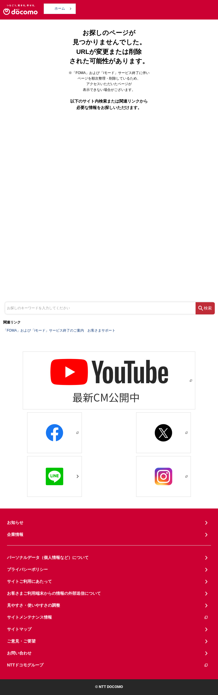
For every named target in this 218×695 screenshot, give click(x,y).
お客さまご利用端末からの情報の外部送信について (54, 593)
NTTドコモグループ (107, 665)
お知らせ (15, 522)
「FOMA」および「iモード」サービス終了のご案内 (43, 330)
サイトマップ (19, 629)
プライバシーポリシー (27, 569)
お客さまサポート (101, 330)
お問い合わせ (19, 653)
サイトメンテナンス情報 (107, 617)
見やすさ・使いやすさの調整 (33, 605)
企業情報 (15, 534)
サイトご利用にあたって (29, 581)
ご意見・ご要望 (21, 641)
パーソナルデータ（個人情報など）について (48, 557)
